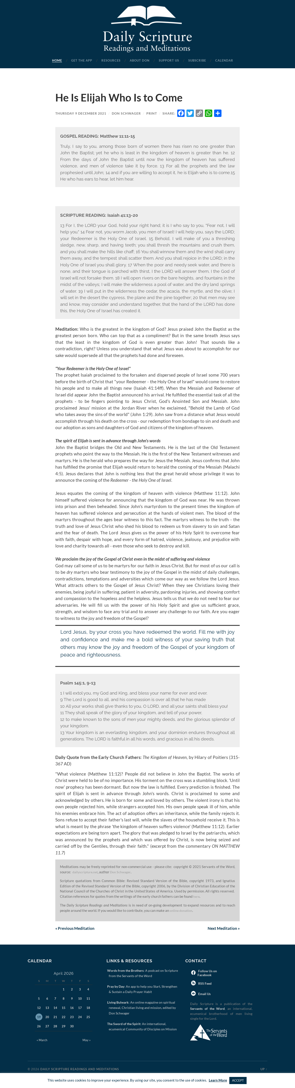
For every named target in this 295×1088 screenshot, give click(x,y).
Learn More (218, 1080)
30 (72, 1026)
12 (39, 1008)
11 (88, 999)
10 (80, 999)
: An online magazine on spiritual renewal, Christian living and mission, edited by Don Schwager (142, 1008)
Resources (111, 60)
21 (55, 1017)
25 (88, 1017)
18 (88, 1008)
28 (55, 1026)
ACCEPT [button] (238, 1080)
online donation (182, 910)
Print (151, 113)
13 (47, 1008)
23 (72, 1017)
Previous (75, 928)
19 (39, 1017)
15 (63, 1008)
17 (80, 1008)
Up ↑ (263, 1069)
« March (42, 1040)
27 (47, 1026)
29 (63, 1026)
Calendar (224, 60)
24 (80, 1017)
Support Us (169, 60)
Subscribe (197, 60)
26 (39, 1026)
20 (47, 1017)
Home (57, 60)
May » (87, 1040)
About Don (140, 60)
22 (63, 1017)
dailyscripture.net (86, 872)
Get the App (81, 60)
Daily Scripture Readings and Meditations (79, 1069)
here (196, 896)
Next (223, 928)
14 (55, 1008)
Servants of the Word (207, 1009)
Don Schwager (126, 113)
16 (72, 1008)
